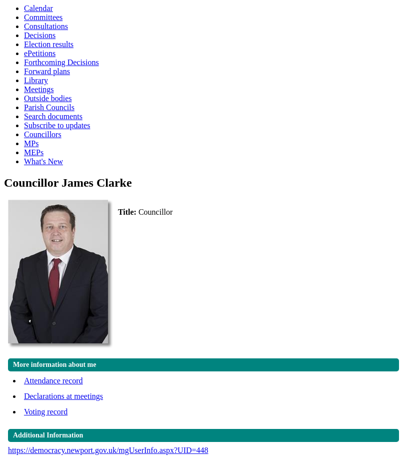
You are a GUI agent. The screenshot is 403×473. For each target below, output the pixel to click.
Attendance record (53, 380)
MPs (31, 143)
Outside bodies (48, 98)
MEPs (34, 152)
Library (36, 80)
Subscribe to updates (57, 125)
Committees (43, 17)
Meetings (39, 89)
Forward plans (47, 71)
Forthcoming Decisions (61, 62)
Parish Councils (49, 107)
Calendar (38, 8)
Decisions (40, 35)
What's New (43, 161)
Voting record (46, 411)
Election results (49, 44)
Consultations (46, 26)
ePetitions (40, 53)
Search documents (53, 116)
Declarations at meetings (63, 396)
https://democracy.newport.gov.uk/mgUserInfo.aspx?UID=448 (108, 450)
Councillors (43, 134)
